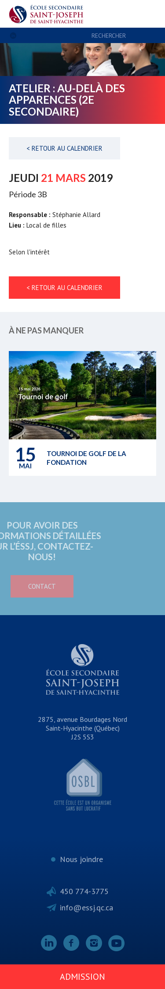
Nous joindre (81, 859)
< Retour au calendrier (64, 148)
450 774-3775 (84, 891)
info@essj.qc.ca (86, 907)
